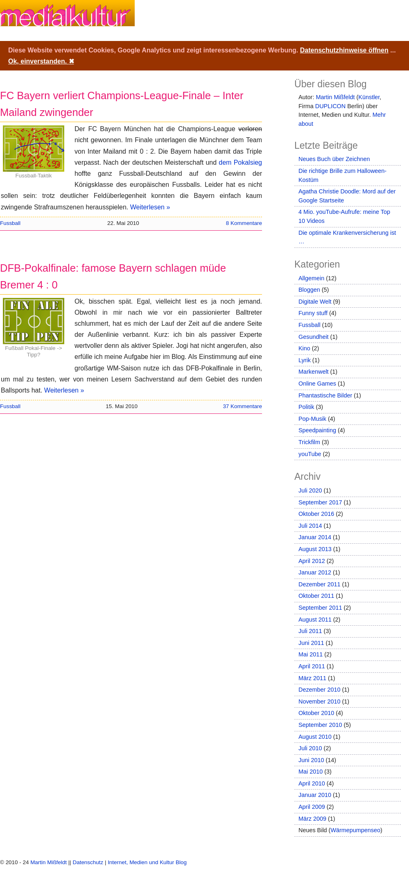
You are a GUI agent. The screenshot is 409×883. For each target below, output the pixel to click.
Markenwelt (313, 371)
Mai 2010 (310, 771)
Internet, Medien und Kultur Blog (147, 862)
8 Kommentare (244, 223)
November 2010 (319, 701)
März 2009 (312, 818)
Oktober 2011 (316, 595)
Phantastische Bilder (325, 395)
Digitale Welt (315, 301)
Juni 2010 (311, 760)
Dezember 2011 (319, 584)
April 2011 (311, 666)
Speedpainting (317, 430)
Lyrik (304, 360)
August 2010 (315, 736)
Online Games (317, 383)
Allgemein (311, 278)
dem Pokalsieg (240, 162)
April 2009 (311, 807)
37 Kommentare (242, 406)
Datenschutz (87, 862)
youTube (309, 454)
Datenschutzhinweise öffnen (344, 50)
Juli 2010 (310, 748)
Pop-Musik (312, 418)
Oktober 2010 (316, 713)
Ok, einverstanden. (41, 61)
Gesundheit (313, 337)
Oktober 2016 (316, 514)
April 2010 (311, 783)
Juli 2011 (310, 631)
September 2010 (320, 725)
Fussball (10, 223)
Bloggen (309, 289)
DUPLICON (330, 106)
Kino (304, 348)
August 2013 (315, 549)
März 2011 (312, 678)
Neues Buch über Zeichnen (334, 159)
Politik (306, 407)
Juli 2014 (310, 525)
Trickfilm (309, 442)
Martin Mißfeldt (335, 97)
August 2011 (315, 619)
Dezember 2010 (319, 689)
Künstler (369, 97)
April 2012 (311, 561)
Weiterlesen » (150, 207)
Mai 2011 (310, 654)
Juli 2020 (310, 490)
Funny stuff (313, 313)
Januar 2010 (314, 795)
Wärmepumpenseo (355, 830)
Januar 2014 (314, 537)
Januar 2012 (314, 572)
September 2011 (320, 607)
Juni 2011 (311, 643)
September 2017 (320, 502)
